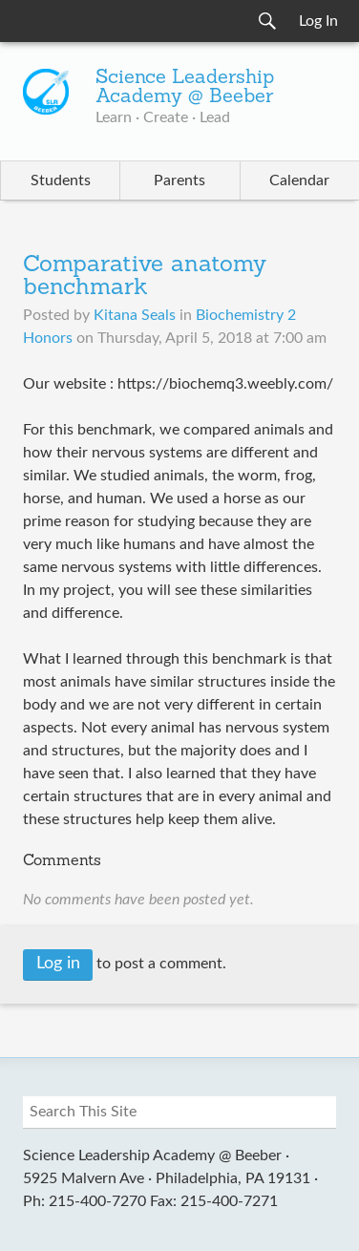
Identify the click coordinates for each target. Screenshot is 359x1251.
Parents (179, 180)
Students (61, 180)
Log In (318, 21)
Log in (58, 963)
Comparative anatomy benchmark (144, 277)
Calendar (299, 180)
